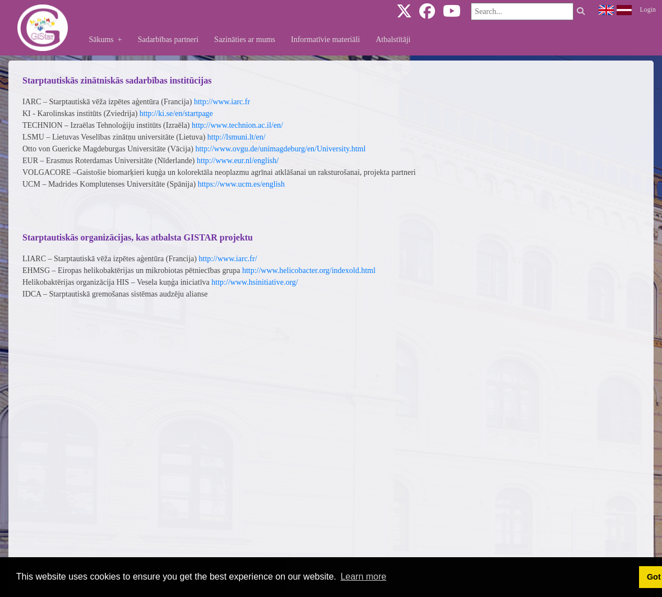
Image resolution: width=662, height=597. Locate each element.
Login (648, 9)
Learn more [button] (363, 576)
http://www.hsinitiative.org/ (254, 282)
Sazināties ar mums (244, 39)
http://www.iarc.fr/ (228, 258)
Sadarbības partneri (168, 39)
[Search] (522, 11)
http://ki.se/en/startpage (176, 113)
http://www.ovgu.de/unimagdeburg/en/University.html (280, 149)
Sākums (109, 39)
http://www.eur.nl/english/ (238, 160)
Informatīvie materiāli (325, 39)
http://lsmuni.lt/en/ (236, 137)
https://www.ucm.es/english (241, 184)
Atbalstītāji (393, 39)
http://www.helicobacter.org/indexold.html (309, 270)
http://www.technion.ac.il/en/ (237, 125)
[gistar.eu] (42, 27)
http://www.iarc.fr (222, 102)
